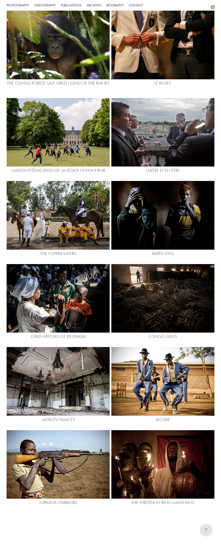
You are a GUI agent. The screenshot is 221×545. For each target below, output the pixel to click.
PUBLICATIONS (71, 5)
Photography (18, 5)
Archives (94, 5)
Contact (136, 5)
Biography (115, 5)
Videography (45, 5)
